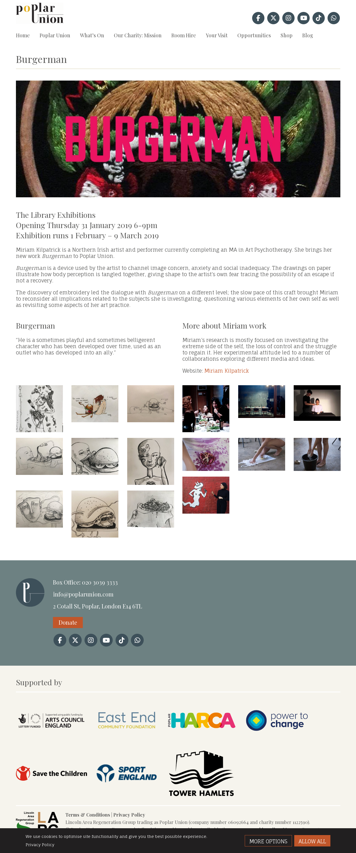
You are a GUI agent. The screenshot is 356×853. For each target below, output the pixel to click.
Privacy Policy (129, 815)
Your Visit (217, 35)
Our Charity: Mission (138, 35)
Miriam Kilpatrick (226, 371)
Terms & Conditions (87, 815)
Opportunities (254, 35)
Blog (307, 35)
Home (23, 35)
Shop (287, 35)
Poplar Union (55, 35)
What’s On (92, 35)
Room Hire (183, 35)
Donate (68, 622)
